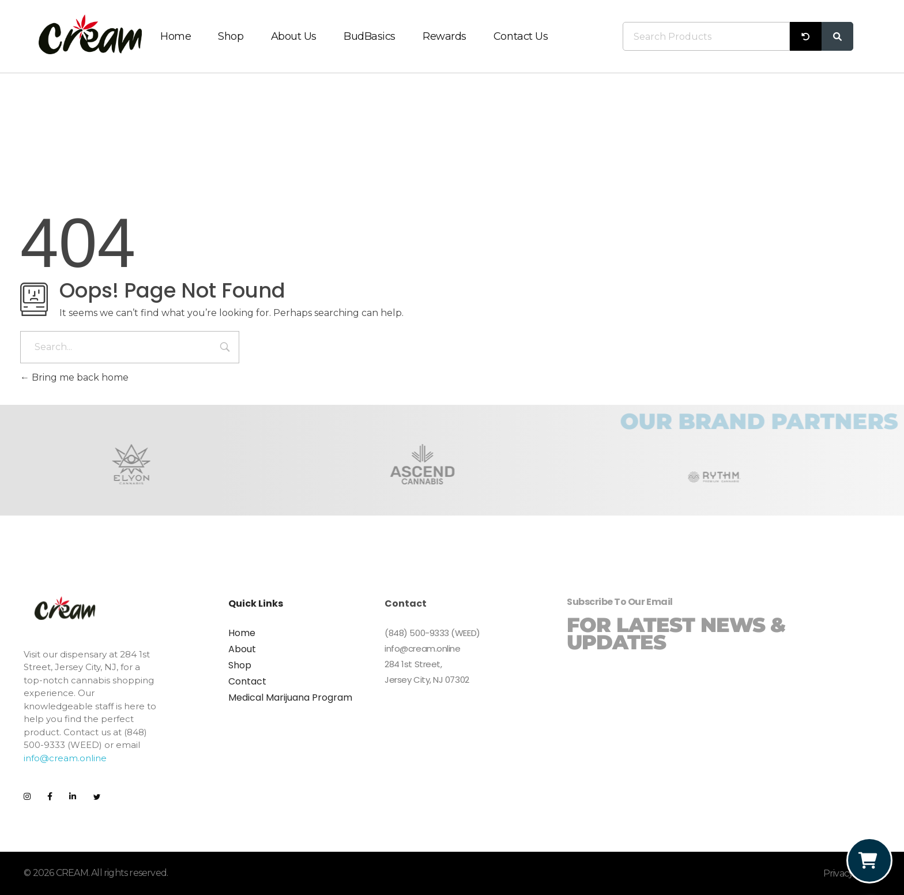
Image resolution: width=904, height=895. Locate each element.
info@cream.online (65, 758)
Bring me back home (74, 377)
